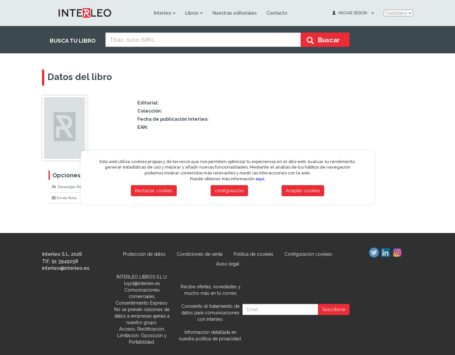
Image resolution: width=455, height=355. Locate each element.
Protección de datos (144, 254)
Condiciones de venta (200, 254)
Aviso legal (227, 263)
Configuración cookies (308, 254)
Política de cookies (253, 254)
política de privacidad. (219, 338)
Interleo (164, 13)
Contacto (277, 13)
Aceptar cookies (303, 190)
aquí (259, 178)
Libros (194, 13)
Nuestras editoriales (235, 13)
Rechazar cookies (153, 190)
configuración (229, 190)
